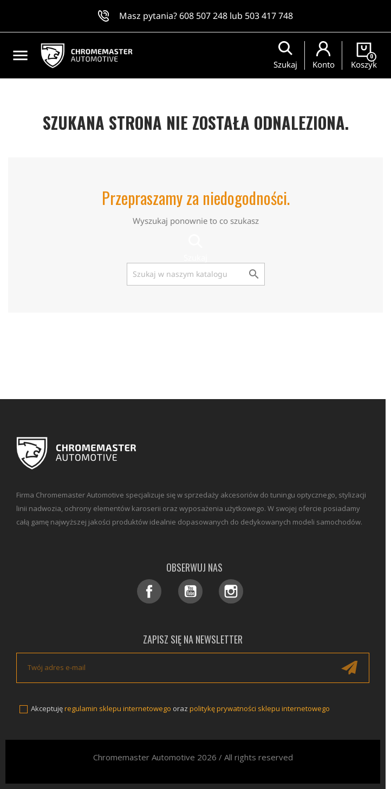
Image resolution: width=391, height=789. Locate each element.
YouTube (190, 591)
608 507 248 (203, 15)
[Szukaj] (196, 274)
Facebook (149, 591)
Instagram (231, 591)
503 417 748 (269, 15)
